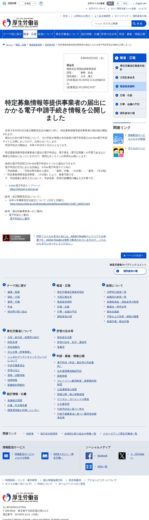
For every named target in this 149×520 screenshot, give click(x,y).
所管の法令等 (65, 328)
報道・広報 (128, 58)
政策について (115, 284)
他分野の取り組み (17, 310)
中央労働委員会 (16, 362)
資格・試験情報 (16, 372)
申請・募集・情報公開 (71, 352)
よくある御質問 (102, 16)
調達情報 (62, 371)
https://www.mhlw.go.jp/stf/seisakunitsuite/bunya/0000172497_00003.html (50, 203)
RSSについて (44, 479)
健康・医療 (14, 290)
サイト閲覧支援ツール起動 (123, 8)
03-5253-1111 (22, 510)
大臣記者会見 (127, 77)
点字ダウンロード (97, 8)
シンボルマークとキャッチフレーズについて (27, 356)
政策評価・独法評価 (118, 319)
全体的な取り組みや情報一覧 (80, 429)
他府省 (30, 429)
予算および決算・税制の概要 (123, 315)
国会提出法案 (64, 334)
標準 (110, 3)
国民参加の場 (139, 16)
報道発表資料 (127, 86)
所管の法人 (14, 367)
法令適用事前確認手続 (69, 366)
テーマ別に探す (17, 284)
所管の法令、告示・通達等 (72, 339)
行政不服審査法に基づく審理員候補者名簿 (76, 411)
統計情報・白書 (17, 390)
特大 (125, 3)
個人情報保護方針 (53, 476)
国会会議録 (113, 310)
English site (141, 3)
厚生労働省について (20, 328)
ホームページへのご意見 (71, 479)
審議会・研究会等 (116, 305)
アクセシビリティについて (102, 476)
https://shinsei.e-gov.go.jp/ (24, 189)
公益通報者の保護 (67, 385)
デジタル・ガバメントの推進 (73, 395)
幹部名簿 (12, 339)
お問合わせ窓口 (82, 16)
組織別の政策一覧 (116, 295)
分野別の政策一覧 (116, 290)
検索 (140, 23)
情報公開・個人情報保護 (70, 390)
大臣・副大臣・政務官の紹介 (23, 334)
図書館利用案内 (16, 382)
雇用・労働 (14, 300)
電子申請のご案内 (20, 218)
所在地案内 (14, 344)
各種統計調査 (15, 396)
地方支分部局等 (49, 429)
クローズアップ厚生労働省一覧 (120, 429)
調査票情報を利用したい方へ (23, 406)
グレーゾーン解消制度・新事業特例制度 (76, 378)
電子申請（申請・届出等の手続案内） (75, 360)
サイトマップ (121, 16)
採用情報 (12, 377)
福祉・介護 (14, 295)
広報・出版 (126, 95)
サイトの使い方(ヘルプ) (18, 479)
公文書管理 (63, 399)
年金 (10, 305)
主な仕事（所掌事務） (20, 349)
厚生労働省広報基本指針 (132, 67)
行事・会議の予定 (130, 104)
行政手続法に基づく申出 (70, 404)
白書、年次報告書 (17, 401)
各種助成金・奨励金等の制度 (123, 300)
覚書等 (61, 344)
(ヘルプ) (142, 8)
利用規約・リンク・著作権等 (21, 476)
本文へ (66, 16)
